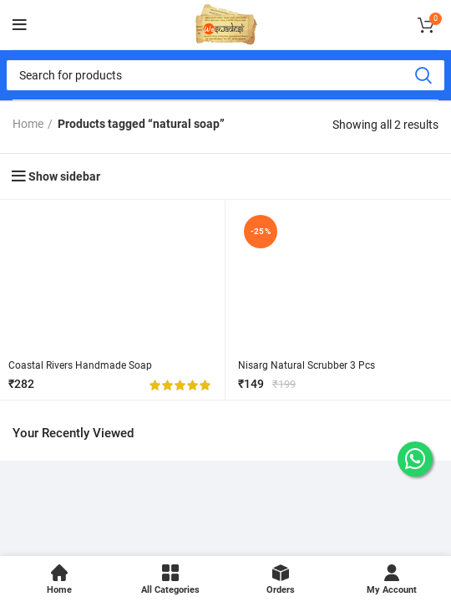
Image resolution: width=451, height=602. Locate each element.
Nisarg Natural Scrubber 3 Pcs (306, 365)
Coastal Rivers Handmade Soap (80, 365)
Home (28, 123)
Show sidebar (64, 176)
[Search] (225, 75)
